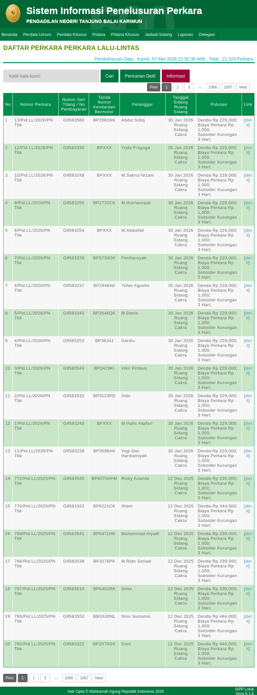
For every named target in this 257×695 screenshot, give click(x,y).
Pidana (98, 34)
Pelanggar (142, 104)
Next (243, 87)
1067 (228, 87)
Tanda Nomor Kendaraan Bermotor (104, 104)
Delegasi (207, 34)
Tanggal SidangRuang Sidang (181, 104)
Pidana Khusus (125, 34)
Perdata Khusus (72, 34)
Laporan (185, 34)
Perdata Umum (37, 34)
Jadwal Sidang (158, 34)
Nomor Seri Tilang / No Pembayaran (74, 104)
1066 (213, 87)
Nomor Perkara (35, 104)
